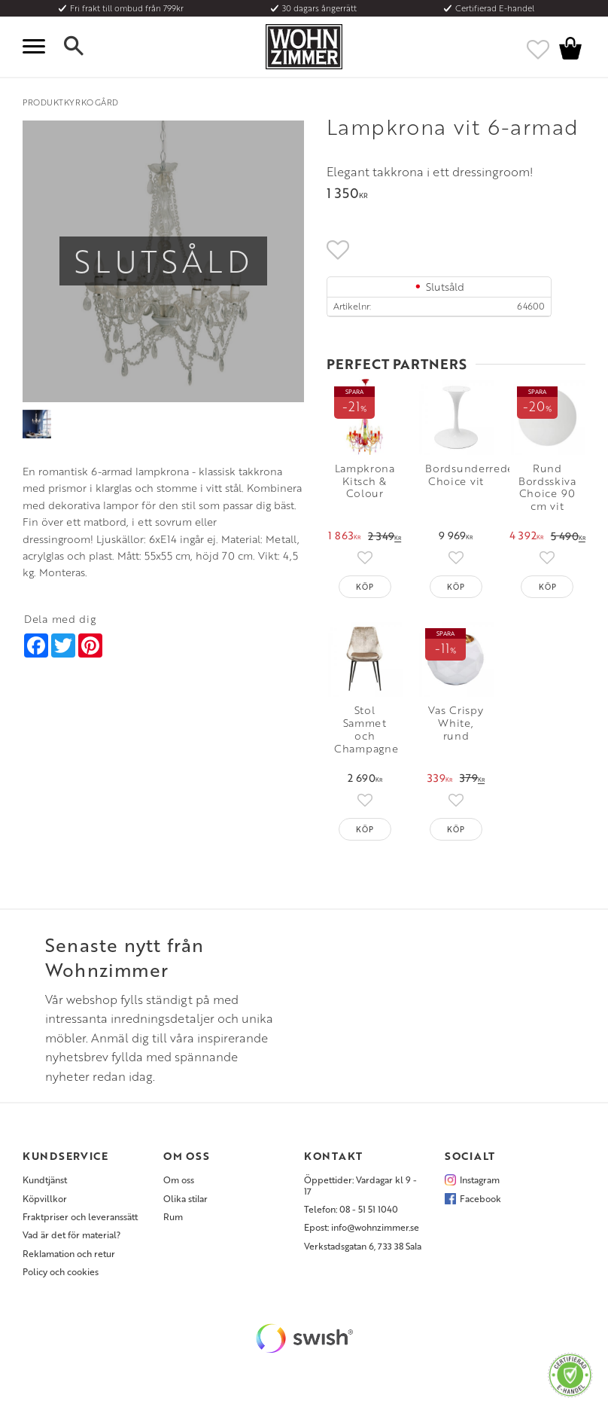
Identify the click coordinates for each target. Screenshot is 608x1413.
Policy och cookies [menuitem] (61, 1271)
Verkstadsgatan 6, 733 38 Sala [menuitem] (362, 1246)
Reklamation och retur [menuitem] (69, 1253)
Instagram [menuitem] (480, 1179)
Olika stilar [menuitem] (185, 1198)
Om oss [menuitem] (178, 1179)
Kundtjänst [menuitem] (45, 1179)
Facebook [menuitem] (480, 1198)
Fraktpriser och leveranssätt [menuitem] (80, 1216)
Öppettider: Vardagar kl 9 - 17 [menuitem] (360, 1185)
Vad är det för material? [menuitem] (71, 1234)
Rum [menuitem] (173, 1216)
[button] (38, 47)
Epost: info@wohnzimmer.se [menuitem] (361, 1227)
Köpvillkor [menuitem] (45, 1198)
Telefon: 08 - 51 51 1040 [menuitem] (351, 1209)
